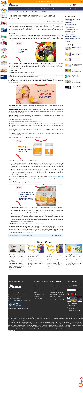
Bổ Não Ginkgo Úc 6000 (70, 24)
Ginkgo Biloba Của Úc (70, 27)
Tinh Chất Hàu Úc (69, 22)
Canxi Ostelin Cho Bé (70, 31)
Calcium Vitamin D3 (69, 34)
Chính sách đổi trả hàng (55, 288)
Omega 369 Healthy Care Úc (72, 29)
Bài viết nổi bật (69, 45)
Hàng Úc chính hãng (26, 308)
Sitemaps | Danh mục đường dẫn (57, 299)
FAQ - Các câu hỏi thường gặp (57, 294)
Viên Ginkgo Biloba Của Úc (71, 26)
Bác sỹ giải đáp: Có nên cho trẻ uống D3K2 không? (77, 66)
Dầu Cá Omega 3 (37, 290)
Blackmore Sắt (37, 288)
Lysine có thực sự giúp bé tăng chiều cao (35, 255)
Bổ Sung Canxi (37, 286)
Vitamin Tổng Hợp (38, 284)
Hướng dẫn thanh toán (55, 286)
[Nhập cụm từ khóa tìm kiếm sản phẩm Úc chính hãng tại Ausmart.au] (36, 5)
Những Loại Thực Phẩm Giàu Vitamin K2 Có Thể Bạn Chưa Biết (29, 223)
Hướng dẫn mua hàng (55, 284)
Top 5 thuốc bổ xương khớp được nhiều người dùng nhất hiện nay (76, 88)
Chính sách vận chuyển (55, 290)
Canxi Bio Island (69, 33)
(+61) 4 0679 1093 (22, 294)
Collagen (35, 292)
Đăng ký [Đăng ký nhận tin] (79, 290)
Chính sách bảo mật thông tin (56, 292)
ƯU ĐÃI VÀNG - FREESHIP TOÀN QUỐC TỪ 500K (45, 1)
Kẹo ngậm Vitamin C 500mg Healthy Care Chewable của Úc (25, 121)
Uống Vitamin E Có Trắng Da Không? (23, 119)
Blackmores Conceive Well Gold (72, 38)
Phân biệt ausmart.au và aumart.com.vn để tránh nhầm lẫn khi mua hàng (16, 256)
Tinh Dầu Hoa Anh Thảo (39, 294)
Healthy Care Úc (43, 163)
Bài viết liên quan (45, 242)
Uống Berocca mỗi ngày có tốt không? (54, 255)
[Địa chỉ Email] (74, 290)
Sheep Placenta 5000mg (71, 36)
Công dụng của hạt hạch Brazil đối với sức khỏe (76, 82)
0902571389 (19, 296)
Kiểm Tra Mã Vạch (38, 298)
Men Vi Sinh (36, 296)
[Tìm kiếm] (48, 5)
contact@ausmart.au (17, 298)
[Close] (81, 1)
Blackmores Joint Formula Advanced (71, 40)
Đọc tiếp (10, 269)
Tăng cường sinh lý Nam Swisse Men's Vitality (72, 20)
